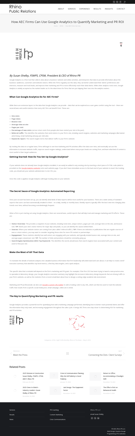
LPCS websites (121, 434)
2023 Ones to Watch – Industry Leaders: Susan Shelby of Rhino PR (31, 390)
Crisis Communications (57, 419)
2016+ (54, 340)
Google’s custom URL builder (52, 285)
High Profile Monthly (62, 340)
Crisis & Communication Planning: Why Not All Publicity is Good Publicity (72, 376)
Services (12, 410)
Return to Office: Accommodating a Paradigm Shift (113, 376)
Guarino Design (120, 431)
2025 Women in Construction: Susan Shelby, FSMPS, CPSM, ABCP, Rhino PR (33, 376)
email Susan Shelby (96, 414)
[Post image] (15, 376)
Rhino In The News (76, 340)
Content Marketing (56, 415)
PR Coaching (54, 410)
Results (11, 415)
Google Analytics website (31, 168)
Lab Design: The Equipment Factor (73, 388)
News (11, 419)
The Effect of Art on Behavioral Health (110, 388)
